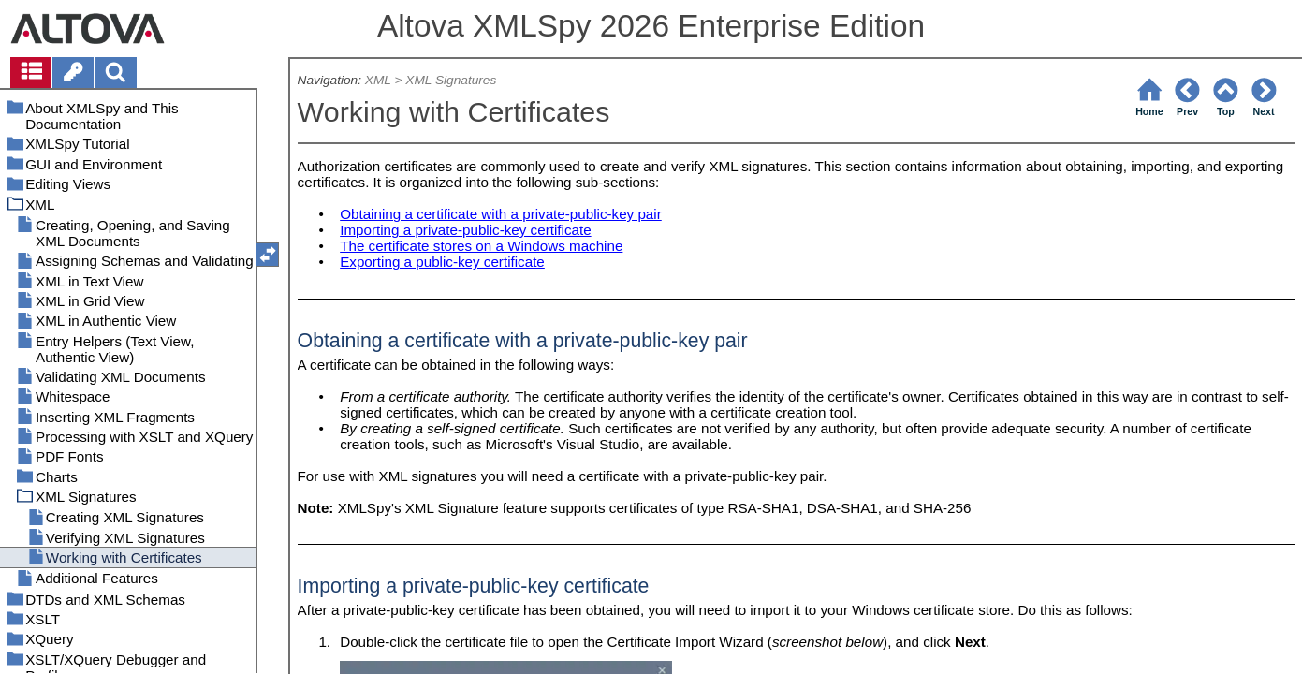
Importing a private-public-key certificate (465, 230)
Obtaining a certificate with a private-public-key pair (501, 214)
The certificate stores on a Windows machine (481, 246)
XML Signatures (450, 80)
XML (378, 80)
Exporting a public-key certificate (442, 262)
